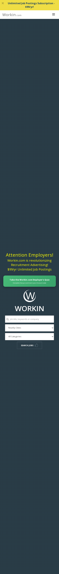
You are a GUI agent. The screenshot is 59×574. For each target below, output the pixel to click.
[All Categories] (29, 336)
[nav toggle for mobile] (53, 14)
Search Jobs (29, 345)
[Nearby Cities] (29, 327)
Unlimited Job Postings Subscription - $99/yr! (28, 5)
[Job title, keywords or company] (29, 319)
